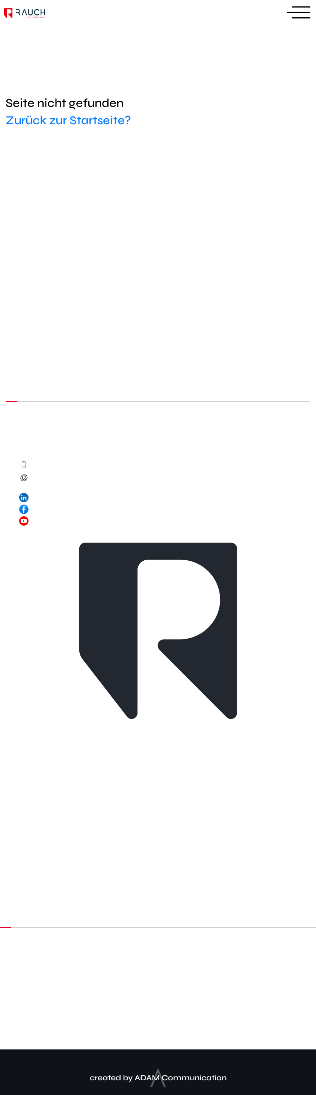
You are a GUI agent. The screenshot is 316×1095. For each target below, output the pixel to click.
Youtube (219, 998)
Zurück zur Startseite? (68, 120)
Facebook (159, 998)
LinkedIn (98, 998)
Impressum (158, 1028)
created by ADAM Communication (158, 1078)
